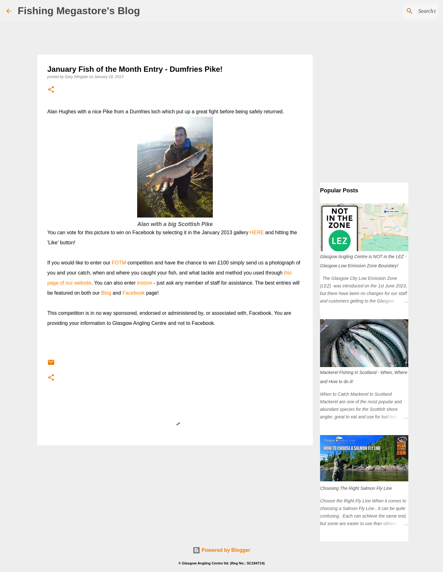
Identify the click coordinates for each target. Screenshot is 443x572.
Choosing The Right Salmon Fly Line (356, 488)
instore (144, 283)
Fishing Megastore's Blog (79, 10)
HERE (257, 232)
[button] (51, 90)
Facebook (133, 293)
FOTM (119, 262)
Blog (106, 293)
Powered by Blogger (221, 550)
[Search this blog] (405, 11)
